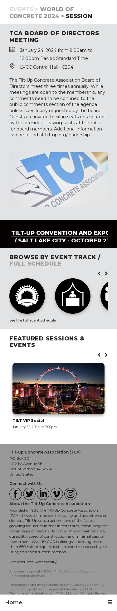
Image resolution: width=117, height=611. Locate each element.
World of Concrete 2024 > (41, 13)
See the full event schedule (32, 320)
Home (13, 602)
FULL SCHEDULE (35, 263)
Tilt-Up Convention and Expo (60, 233)
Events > (23, 9)
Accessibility (46, 561)
